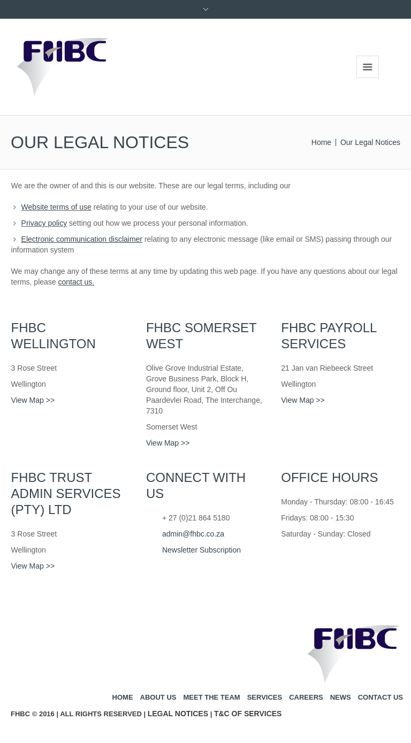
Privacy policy (44, 223)
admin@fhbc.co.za (193, 534)
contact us (75, 282)
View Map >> (33, 400)
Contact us (380, 697)
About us (158, 697)
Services (265, 697)
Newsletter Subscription (201, 550)
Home (321, 142)
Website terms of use (56, 207)
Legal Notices (178, 713)
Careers (306, 697)
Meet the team (211, 697)
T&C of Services (248, 713)
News (340, 697)
